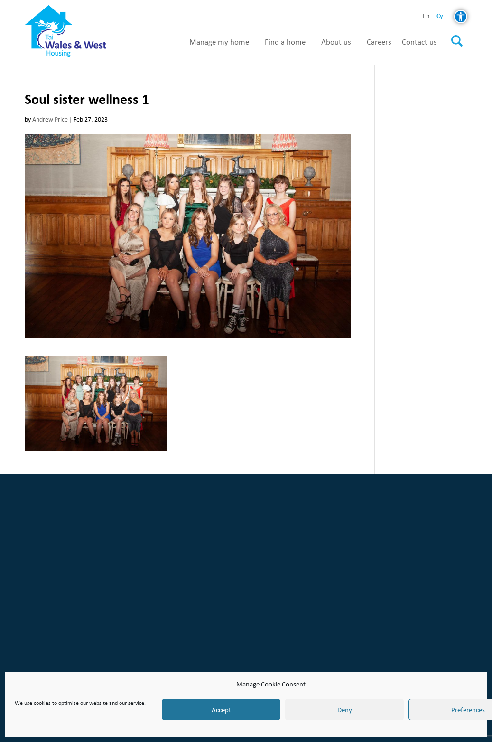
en (426, 16)
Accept (221, 709)
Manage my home (219, 42)
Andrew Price (50, 119)
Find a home (285, 42)
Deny (344, 709)
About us (336, 42)
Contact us (419, 42)
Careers (379, 42)
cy (439, 16)
